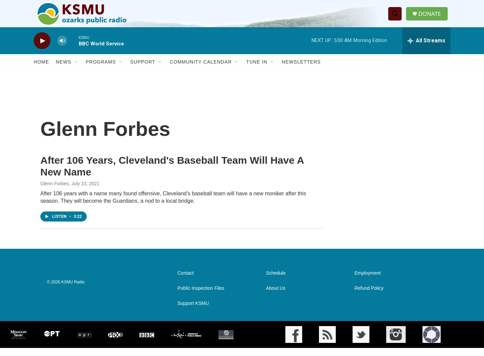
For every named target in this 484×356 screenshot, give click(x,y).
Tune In (256, 70)
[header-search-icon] (396, 18)
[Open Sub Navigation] (76, 70)
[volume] (62, 48)
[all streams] (426, 48)
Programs (101, 70)
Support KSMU (193, 311)
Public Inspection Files (200, 296)
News (63, 70)
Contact (185, 281)
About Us (275, 296)
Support (142, 70)
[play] (42, 49)
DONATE (432, 17)
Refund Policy (369, 296)
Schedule (275, 281)
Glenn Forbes (54, 191)
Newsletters (301, 70)
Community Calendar (201, 70)
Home (41, 70)
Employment (368, 281)
